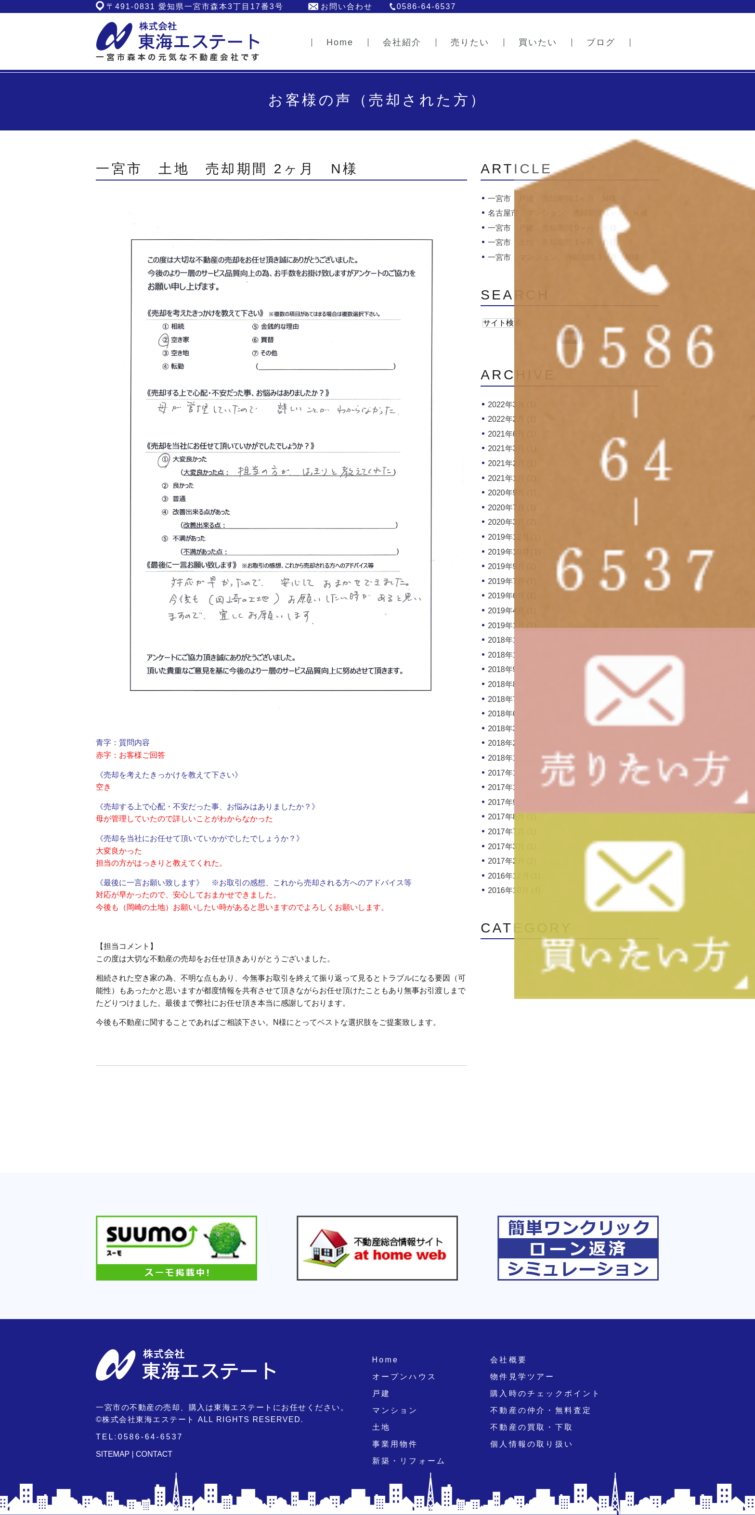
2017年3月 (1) (512, 846)
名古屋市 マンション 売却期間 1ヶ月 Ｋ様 (568, 213)
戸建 (381, 1393)
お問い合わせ (347, 6)
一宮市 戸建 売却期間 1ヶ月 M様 (552, 198)
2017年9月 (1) (512, 802)
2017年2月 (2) (512, 861)
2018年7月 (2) (512, 699)
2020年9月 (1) (512, 493)
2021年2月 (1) (512, 463)
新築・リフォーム (409, 1461)
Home (385, 1360)
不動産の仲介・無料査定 (541, 1410)
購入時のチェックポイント (545, 1393)
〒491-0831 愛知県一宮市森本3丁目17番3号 (195, 6)
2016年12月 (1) (514, 876)
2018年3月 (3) (512, 729)
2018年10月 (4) (514, 655)
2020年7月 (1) (512, 508)
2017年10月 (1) (514, 787)
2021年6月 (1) (512, 434)
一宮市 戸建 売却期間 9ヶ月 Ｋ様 (552, 228)
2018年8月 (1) (512, 684)
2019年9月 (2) (512, 566)
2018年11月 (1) (514, 640)
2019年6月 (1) (512, 596)
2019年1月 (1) (512, 626)
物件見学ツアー (522, 1377)
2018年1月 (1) (512, 758)
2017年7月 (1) (512, 832)
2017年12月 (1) (514, 773)
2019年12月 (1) (514, 537)
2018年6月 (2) (512, 714)
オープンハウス (404, 1377)
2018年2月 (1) (512, 743)
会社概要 (508, 1360)
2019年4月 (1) (512, 611)
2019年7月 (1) (512, 581)
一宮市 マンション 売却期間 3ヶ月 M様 (563, 257)
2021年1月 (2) (512, 478)
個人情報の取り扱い (531, 1444)
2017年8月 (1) (512, 817)
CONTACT (154, 1454)
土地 (381, 1427)
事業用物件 (395, 1444)
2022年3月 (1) (512, 405)
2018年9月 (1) (512, 669)
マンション (395, 1410)
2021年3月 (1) (512, 448)
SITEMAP (113, 1454)
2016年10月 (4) (514, 890)
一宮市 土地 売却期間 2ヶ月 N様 (227, 168)
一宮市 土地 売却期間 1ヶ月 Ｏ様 (552, 242)
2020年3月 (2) (512, 522)
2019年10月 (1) (514, 552)
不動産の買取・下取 (531, 1427)
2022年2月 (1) (512, 419)
